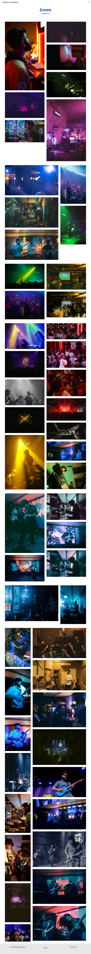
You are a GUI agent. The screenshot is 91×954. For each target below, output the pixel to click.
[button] (89, 2)
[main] (45, 10)
